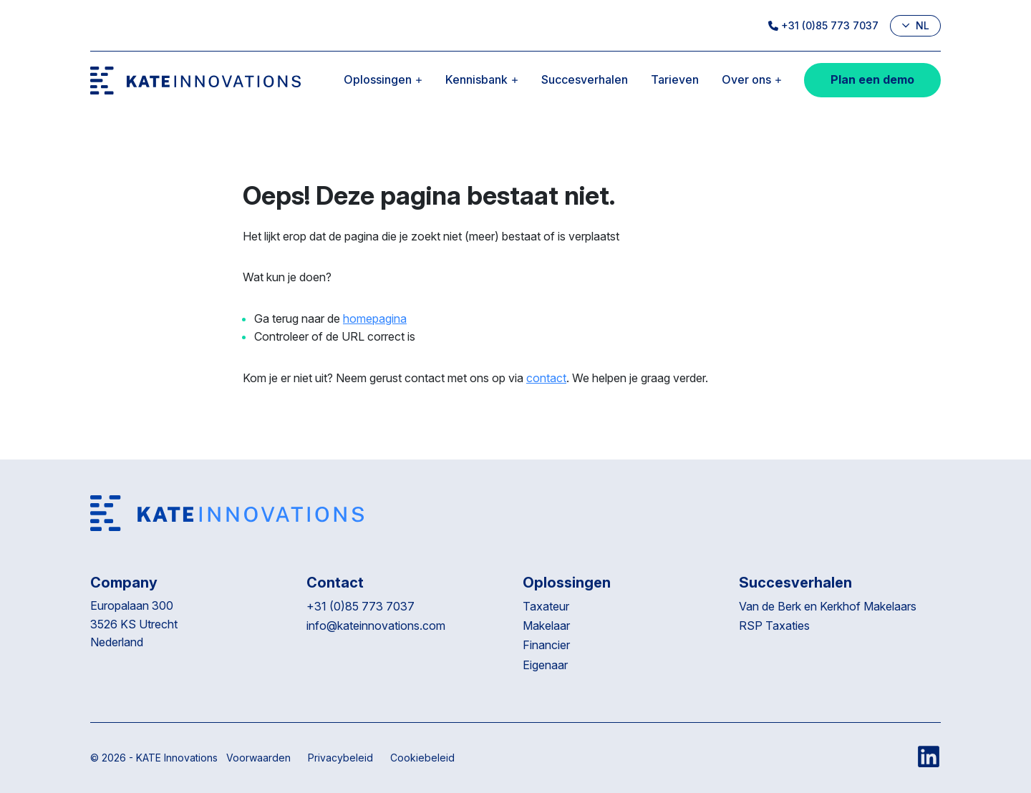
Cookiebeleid (422, 757)
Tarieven (675, 79)
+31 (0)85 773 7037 (823, 25)
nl (915, 25)
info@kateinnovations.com (375, 625)
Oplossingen (383, 79)
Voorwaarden (258, 757)
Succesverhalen (584, 79)
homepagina (375, 318)
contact (546, 378)
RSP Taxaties (774, 625)
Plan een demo (872, 79)
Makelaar (546, 625)
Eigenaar (545, 665)
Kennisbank (481, 79)
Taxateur (546, 606)
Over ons (752, 79)
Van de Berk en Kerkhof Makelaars (827, 606)
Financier (546, 645)
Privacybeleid (340, 757)
